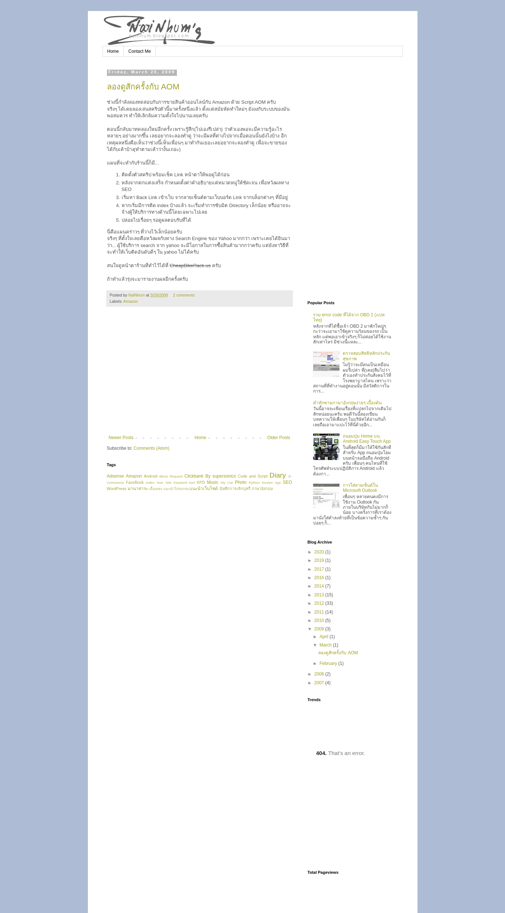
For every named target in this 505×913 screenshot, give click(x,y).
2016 (319, 577)
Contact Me (140, 51)
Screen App (271, 483)
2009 (319, 629)
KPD (201, 482)
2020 (319, 552)
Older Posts (278, 437)
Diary (278, 475)
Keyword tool (184, 483)
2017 (319, 569)
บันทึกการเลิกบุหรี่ (234, 488)
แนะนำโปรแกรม (176, 489)
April (324, 636)
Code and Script (252, 476)
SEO (287, 482)
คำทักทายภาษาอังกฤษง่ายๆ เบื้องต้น (347, 402)
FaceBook (135, 482)
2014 (319, 586)
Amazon (130, 301)
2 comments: (185, 295)
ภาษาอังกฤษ (262, 488)
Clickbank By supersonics (210, 476)
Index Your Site (158, 483)
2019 (319, 560)
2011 (319, 612)
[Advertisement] (199, 374)
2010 (319, 620)
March (326, 645)
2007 (319, 682)
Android (150, 476)
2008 (319, 674)
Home (113, 51)
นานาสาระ (137, 488)
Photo (240, 482)
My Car (227, 483)
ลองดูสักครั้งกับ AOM (143, 86)
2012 (319, 603)
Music (212, 482)
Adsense (115, 476)
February (328, 663)
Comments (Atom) (151, 448)
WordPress (116, 488)
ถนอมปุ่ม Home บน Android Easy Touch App (367, 439)
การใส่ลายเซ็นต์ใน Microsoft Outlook (360, 488)
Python (254, 483)
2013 (319, 594)
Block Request (171, 476)
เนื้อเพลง (155, 489)
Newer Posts (121, 437)
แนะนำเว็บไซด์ (203, 488)
